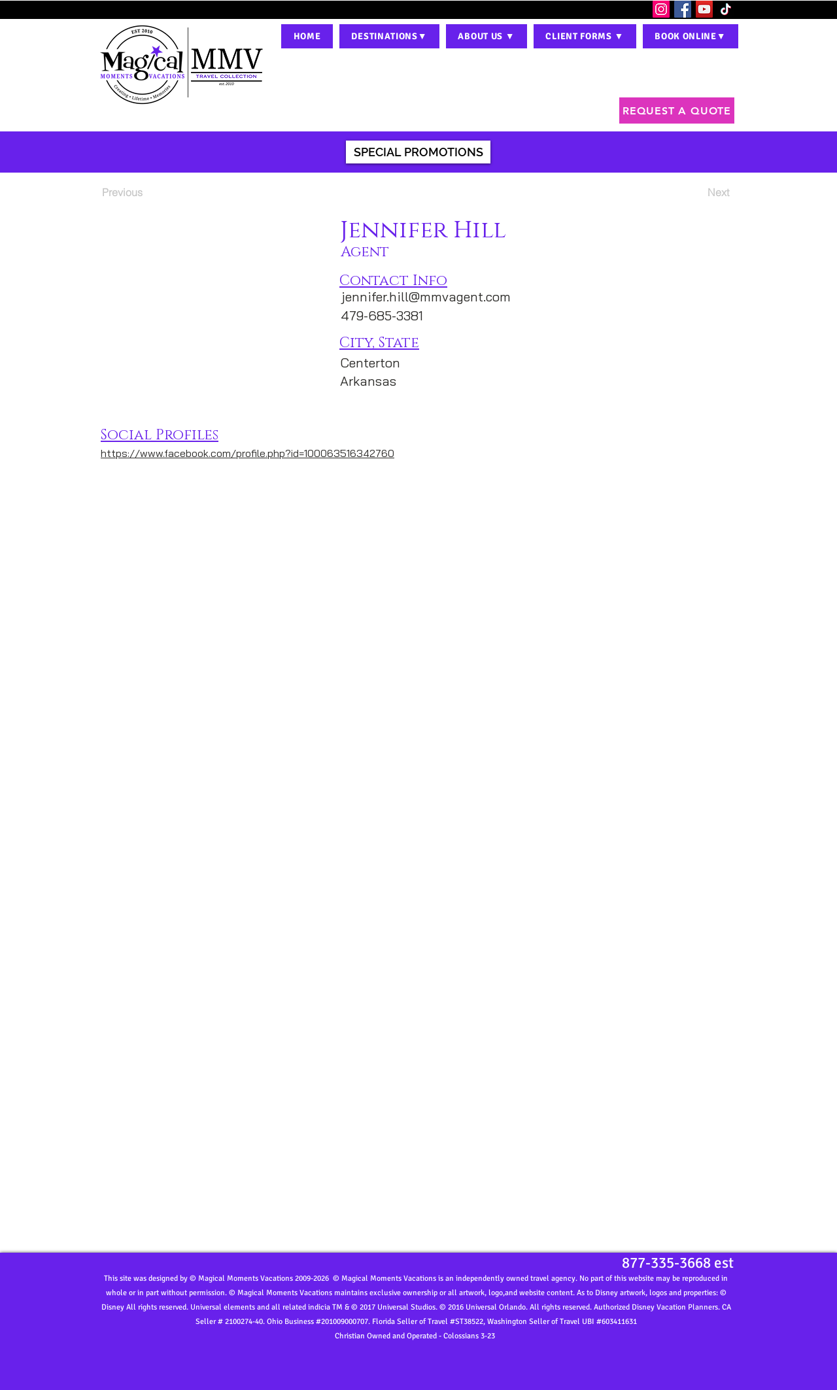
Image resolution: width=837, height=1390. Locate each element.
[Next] (696, 192)
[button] (389, 36)
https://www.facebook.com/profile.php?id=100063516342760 (247, 453)
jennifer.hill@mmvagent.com (426, 296)
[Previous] (145, 192)
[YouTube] (704, 9)
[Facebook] (682, 9)
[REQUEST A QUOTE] (676, 110)
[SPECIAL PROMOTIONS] (418, 152)
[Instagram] (661, 9)
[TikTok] (725, 9)
